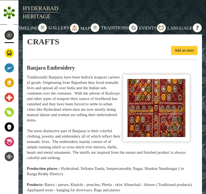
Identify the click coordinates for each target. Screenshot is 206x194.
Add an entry (184, 50)
